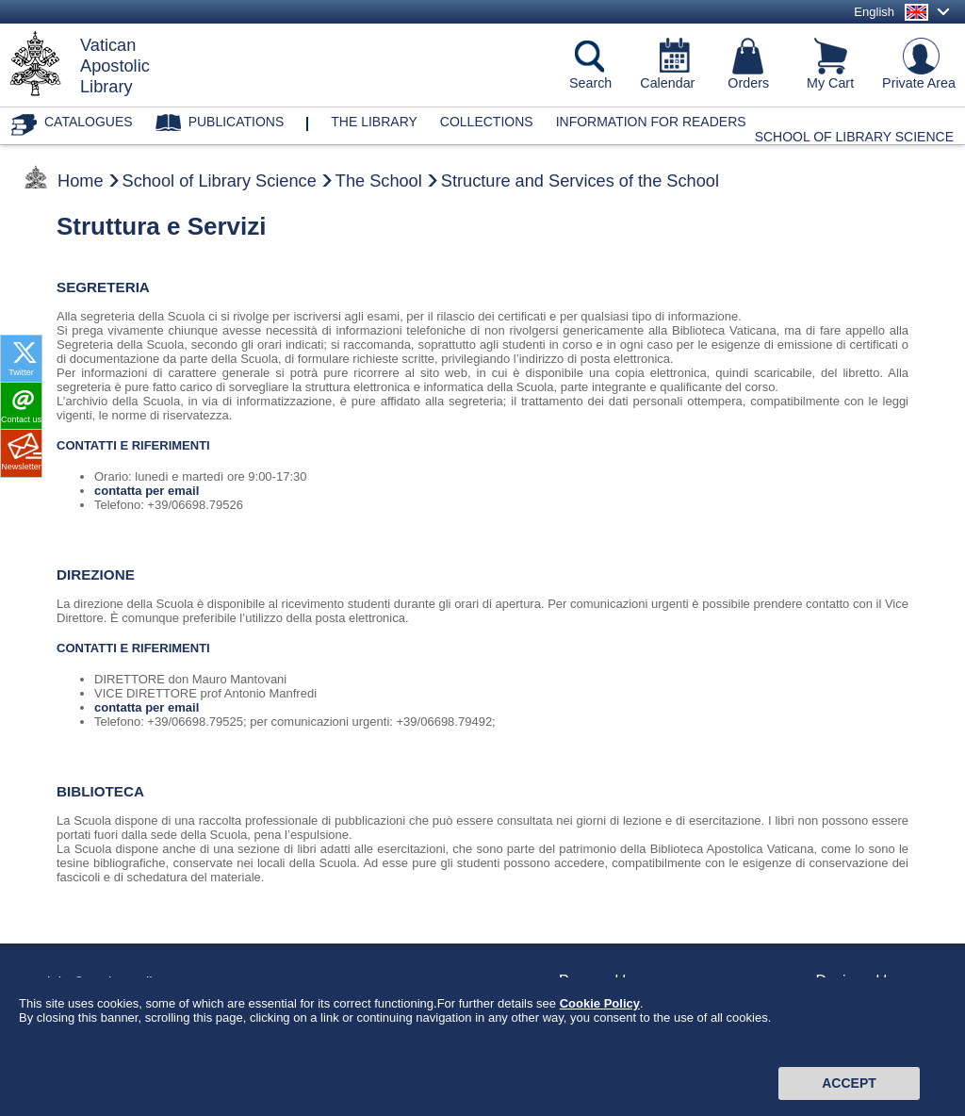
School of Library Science (854, 136)
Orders (748, 82)
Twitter (21, 372)
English (874, 12)
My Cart (830, 82)
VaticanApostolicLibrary (115, 66)
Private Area (919, 82)
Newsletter (21, 466)
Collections (486, 121)
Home (80, 181)
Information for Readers (651, 121)
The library (374, 121)
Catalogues (88, 121)
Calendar (667, 82)
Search (590, 82)
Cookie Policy (600, 1070)
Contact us (21, 419)
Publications (236, 121)
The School (378, 181)
